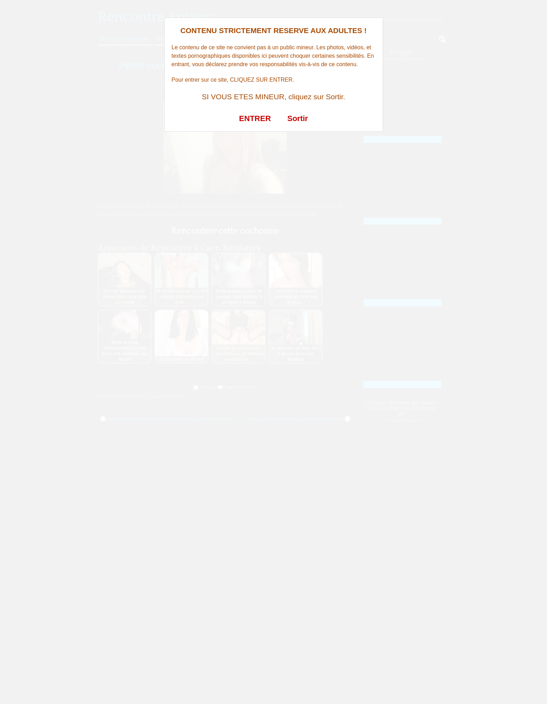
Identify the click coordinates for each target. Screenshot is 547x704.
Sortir (297, 118)
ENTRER (255, 118)
